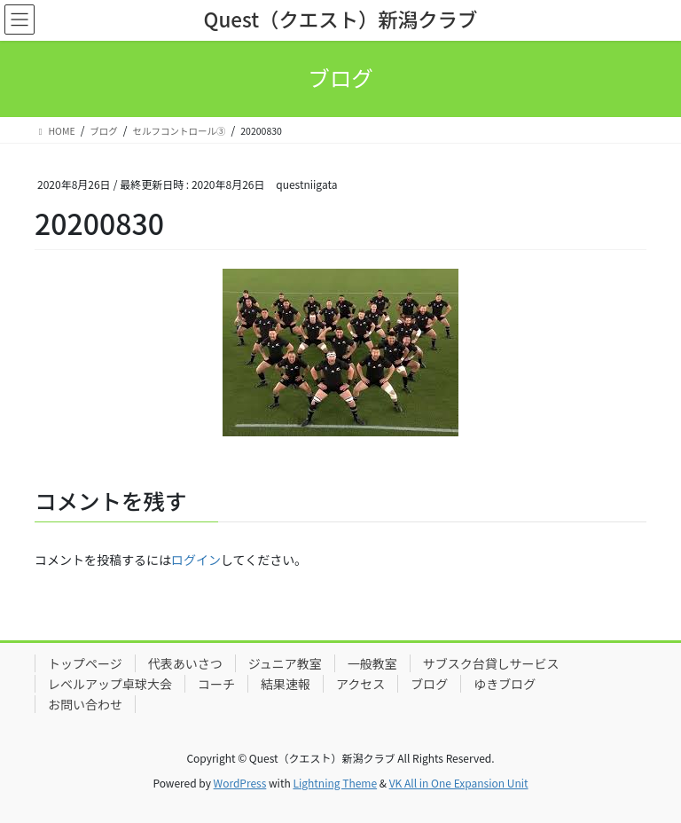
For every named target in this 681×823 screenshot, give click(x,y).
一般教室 (372, 663)
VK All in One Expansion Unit (458, 782)
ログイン (196, 559)
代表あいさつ (185, 663)
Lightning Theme (335, 782)
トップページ (85, 663)
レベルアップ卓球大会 (110, 684)
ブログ (429, 684)
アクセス (360, 684)
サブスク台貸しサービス (491, 663)
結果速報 (285, 684)
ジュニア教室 (285, 663)
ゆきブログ (505, 684)
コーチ (216, 684)
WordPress (240, 782)
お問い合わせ (85, 704)
